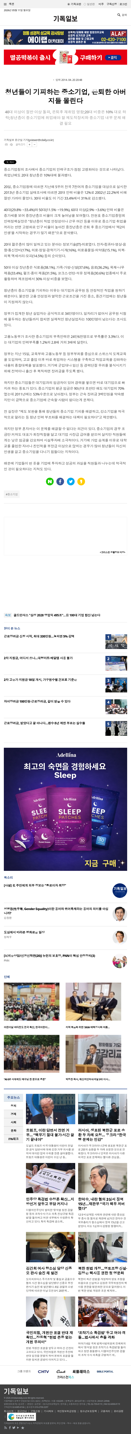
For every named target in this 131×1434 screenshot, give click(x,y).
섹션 (9, 4)
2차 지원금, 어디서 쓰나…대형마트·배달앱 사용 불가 (38, 658)
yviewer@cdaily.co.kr (41, 140)
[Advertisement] (66, 584)
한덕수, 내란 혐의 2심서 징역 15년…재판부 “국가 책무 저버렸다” (101, 1204)
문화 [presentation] (13, 1130)
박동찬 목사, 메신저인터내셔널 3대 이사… (88, 1079)
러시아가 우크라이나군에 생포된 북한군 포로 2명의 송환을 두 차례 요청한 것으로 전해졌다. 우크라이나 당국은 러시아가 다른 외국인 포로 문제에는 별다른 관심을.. (102, 1151)
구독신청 (112, 4)
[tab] (13, 1106)
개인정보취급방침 (66, 1411)
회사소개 (8, 1411)
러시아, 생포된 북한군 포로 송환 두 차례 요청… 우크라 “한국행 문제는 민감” (102, 1135)
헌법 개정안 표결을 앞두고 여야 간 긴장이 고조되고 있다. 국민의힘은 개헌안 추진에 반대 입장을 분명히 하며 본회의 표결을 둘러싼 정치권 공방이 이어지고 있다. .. (49, 1353)
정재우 (8, 937)
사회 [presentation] (13, 1122)
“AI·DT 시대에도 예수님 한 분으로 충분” (25, 1079)
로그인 (123, 4)
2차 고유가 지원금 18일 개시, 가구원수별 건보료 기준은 (40, 680)
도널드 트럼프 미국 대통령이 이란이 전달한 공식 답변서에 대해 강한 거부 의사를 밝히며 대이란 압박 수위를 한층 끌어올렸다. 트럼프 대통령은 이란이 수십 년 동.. (50, 1151)
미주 (101, 4)
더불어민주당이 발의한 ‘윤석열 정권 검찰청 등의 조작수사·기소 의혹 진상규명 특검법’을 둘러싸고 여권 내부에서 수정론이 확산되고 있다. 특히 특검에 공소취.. (49, 1215)
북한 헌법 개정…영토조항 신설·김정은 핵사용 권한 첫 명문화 (102, 1271)
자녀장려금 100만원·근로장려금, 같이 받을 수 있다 (37, 701)
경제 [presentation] (13, 1114)
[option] (35, 1007)
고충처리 (105, 1411)
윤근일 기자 (21, 140)
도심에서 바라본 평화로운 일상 (24, 932)
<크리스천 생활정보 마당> (112, 552)
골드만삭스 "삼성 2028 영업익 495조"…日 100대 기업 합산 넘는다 (56, 615)
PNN (6, 960)
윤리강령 (118, 1411)
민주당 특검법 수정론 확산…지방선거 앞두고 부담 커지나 (50, 1201)
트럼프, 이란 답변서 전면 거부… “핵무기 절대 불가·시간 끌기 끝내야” (50, 1135)
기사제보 (48, 1411)
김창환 (8, 918)
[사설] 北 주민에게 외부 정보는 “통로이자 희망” (35, 885)
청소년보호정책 (88, 1411)
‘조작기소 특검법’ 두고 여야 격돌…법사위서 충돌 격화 (102, 1335)
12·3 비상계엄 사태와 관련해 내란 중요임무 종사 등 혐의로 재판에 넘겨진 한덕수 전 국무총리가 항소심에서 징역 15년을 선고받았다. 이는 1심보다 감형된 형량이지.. (102, 1220)
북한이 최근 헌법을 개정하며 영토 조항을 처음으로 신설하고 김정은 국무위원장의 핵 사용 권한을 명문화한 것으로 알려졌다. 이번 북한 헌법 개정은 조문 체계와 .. (102, 1284)
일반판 (91, 4)
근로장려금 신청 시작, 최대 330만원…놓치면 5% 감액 (39, 636)
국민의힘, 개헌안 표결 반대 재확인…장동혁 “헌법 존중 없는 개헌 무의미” (49, 1337)
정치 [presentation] (13, 1106)
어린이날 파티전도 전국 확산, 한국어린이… (26, 1027)
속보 (8, 615)
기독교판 (76, 4)
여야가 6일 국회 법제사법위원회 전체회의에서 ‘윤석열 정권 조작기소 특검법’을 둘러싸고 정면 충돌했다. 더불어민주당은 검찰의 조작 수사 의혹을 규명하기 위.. (102, 1349)
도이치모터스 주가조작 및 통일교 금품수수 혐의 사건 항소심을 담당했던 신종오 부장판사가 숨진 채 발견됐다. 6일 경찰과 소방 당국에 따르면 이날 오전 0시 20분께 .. (50, 1284)
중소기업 (12, 494)
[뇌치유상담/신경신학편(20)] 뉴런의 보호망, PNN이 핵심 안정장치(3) (49, 956)
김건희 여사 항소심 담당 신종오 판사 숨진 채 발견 (49, 1271)
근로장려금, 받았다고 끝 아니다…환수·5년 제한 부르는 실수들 (44, 723)
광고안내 (22, 1411)
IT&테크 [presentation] (13, 1139)
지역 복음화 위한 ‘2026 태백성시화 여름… (88, 1027)
